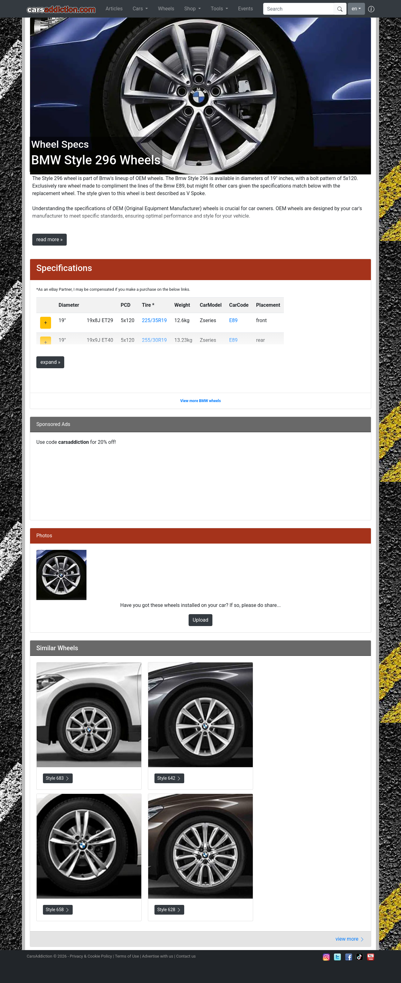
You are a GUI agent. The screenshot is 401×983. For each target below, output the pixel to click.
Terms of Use (127, 956)
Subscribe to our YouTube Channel (370, 957)
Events (245, 9)
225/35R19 (154, 320)
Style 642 (169, 778)
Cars (138, 9)
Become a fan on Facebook (348, 957)
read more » (49, 239)
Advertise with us (157, 956)
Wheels (166, 9)
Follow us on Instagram (326, 957)
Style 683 (58, 778)
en (354, 9)
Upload (200, 620)
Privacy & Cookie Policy (91, 956)
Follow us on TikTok (359, 957)
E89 (233, 320)
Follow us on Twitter (337, 957)
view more (350, 939)
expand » (50, 362)
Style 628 (169, 909)
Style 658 (58, 909)
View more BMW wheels (200, 401)
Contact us (186, 956)
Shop (190, 9)
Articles (114, 9)
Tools (217, 9)
